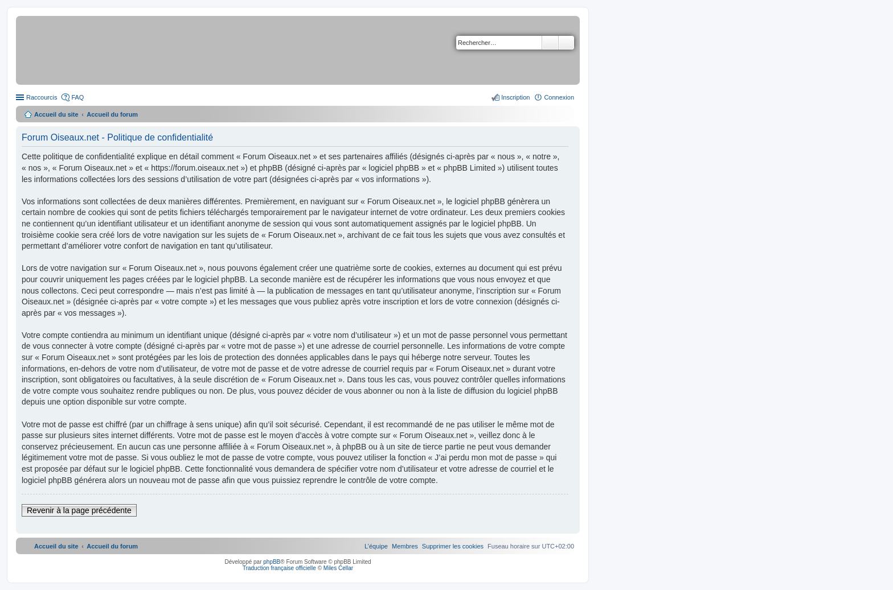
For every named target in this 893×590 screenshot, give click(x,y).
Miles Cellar (338, 568)
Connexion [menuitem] (559, 97)
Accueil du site (56, 114)
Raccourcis (41, 97)
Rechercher (550, 42)
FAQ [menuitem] (77, 97)
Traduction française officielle (279, 568)
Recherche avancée (566, 42)
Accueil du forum (112, 114)
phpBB (271, 562)
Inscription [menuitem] (515, 97)
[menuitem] (453, 546)
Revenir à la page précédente (79, 510)
